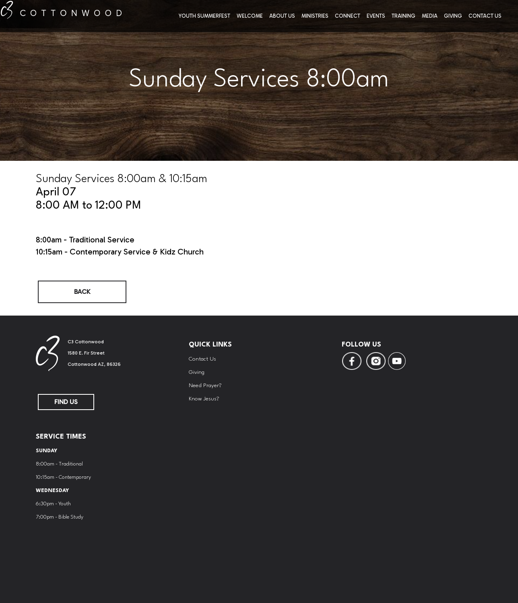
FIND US (66, 402)
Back (82, 291)
